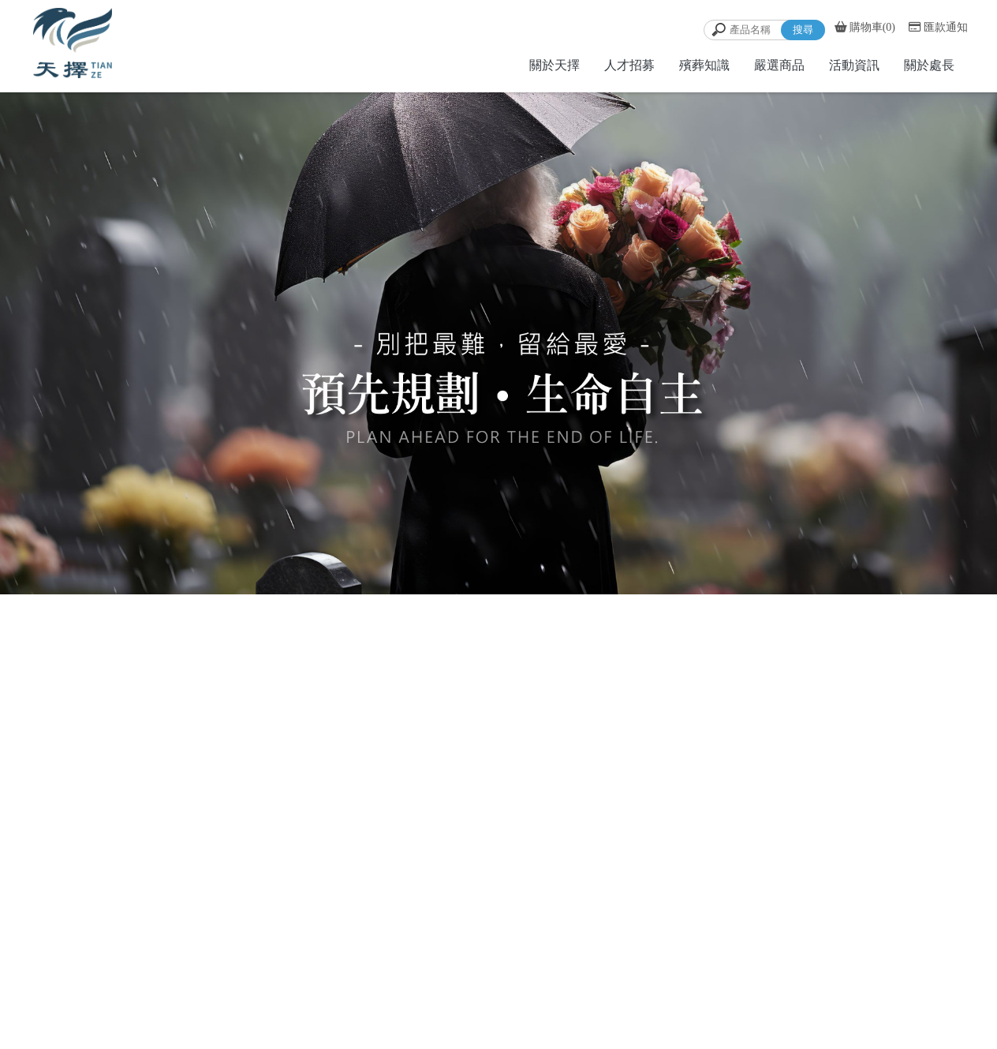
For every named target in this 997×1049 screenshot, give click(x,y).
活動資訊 (854, 65)
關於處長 (929, 65)
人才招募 (629, 65)
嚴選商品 (779, 65)
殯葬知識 (704, 65)
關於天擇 (554, 65)
